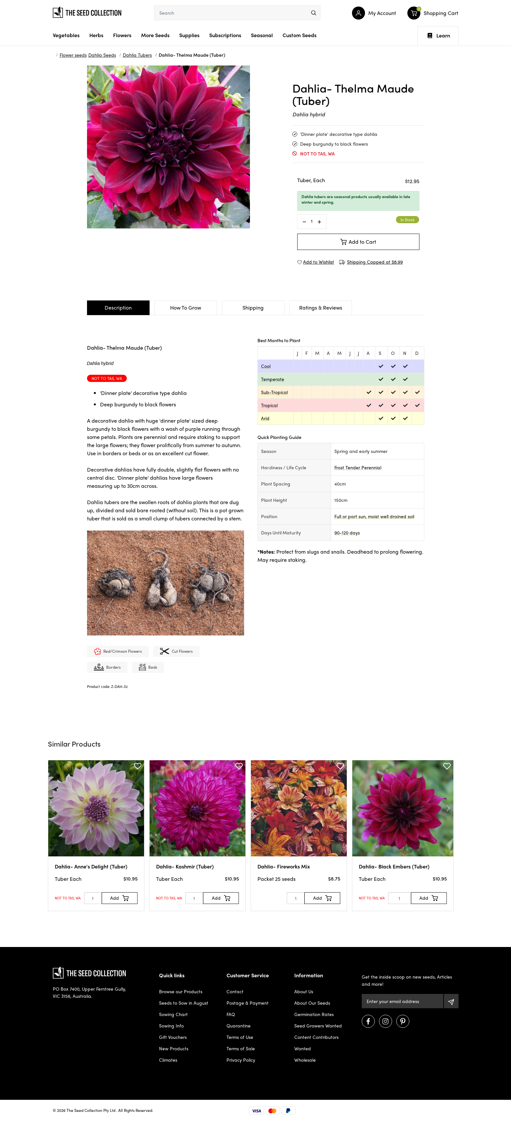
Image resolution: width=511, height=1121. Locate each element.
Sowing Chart (173, 1014)
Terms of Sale (240, 1048)
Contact (234, 991)
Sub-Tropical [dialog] (274, 392)
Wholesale (305, 1059)
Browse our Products (180, 991)
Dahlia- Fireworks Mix (283, 866)
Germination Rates (314, 1014)
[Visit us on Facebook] (368, 1021)
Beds (148, 667)
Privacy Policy (240, 1059)
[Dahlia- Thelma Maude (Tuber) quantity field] (312, 221)
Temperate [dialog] (272, 379)
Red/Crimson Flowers (118, 652)
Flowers (122, 35)
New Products (173, 1048)
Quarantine (238, 1025)
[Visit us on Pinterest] (402, 1021)
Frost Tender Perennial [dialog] (357, 467)
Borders (107, 667)
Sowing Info (171, 1025)
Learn (439, 35)
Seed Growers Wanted (318, 1025)
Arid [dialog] (265, 418)
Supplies (189, 35)
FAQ (230, 1014)
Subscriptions (225, 35)
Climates (168, 1059)
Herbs (96, 35)
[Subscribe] (451, 1001)
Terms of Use (239, 1037)
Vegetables (66, 35)
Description (118, 307)
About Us (303, 991)
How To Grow (185, 307)
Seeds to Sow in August (183, 1002)
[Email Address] (402, 1001)
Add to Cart (358, 241)
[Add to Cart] (120, 898)
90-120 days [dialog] (347, 532)
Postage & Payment (247, 1002)
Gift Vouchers (173, 1037)
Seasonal (262, 35)
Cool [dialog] (265, 366)
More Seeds (155, 35)
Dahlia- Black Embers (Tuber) (394, 866)
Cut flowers (176, 652)
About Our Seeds (312, 1002)
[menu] (313, 13)
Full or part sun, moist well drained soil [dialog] (374, 516)
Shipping (253, 307)
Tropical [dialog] (269, 405)
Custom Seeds (299, 35)
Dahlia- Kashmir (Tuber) (185, 866)
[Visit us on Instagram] (385, 1021)
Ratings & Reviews (320, 307)
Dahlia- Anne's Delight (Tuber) (91, 866)
